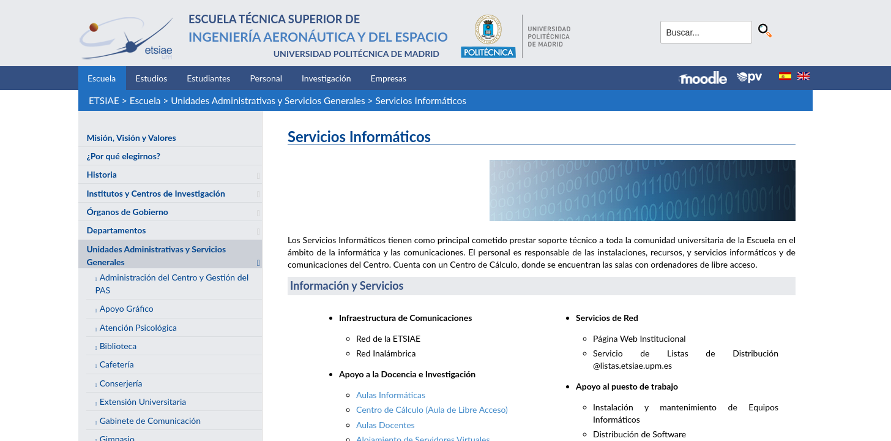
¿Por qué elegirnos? (123, 156)
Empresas (389, 78)
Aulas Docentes (385, 425)
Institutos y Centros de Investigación (155, 193)
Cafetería (117, 364)
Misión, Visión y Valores (131, 137)
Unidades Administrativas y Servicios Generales (268, 100)
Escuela (102, 78)
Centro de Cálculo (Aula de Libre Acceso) (432, 409)
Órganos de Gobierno (127, 211)
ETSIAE (104, 100)
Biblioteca (118, 346)
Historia (101, 174)
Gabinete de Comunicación (150, 420)
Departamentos (116, 230)
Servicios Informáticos (420, 100)
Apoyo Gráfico (127, 308)
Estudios (151, 78)
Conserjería (121, 383)
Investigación (326, 78)
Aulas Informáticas (390, 395)
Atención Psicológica (138, 327)
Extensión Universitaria (143, 401)
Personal (266, 78)
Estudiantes (208, 78)
